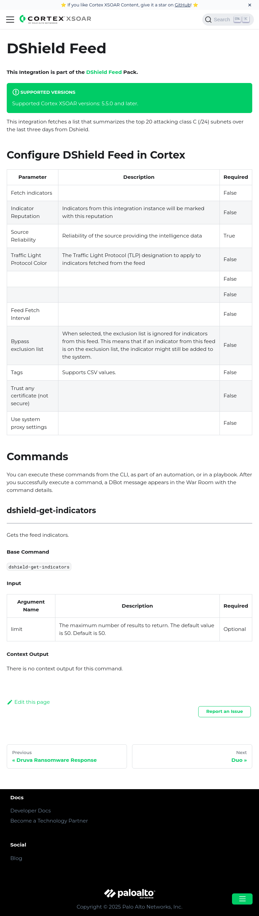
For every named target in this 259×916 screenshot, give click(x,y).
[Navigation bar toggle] (10, 20)
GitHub (182, 4)
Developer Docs (30, 810)
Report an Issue (224, 711)
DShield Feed (104, 72)
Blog (16, 858)
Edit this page (28, 702)
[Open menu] (242, 899)
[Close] (249, 5)
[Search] (228, 19)
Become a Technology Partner (49, 820)
